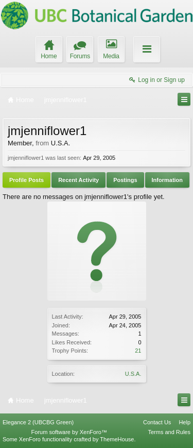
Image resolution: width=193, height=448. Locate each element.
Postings (125, 180)
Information (167, 180)
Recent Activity (78, 180)
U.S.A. (133, 374)
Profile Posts (26, 180)
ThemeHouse (117, 439)
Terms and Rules (169, 432)
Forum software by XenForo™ (69, 432)
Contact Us (157, 422)
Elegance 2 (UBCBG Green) (38, 422)
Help (184, 422)
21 (138, 350)
